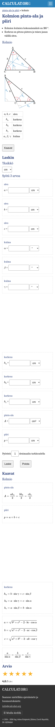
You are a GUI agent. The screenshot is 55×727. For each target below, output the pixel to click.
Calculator (16, 3)
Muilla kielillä (12, 712)
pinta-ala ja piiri (10, 10)
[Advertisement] (27, 323)
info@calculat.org (11, 706)
